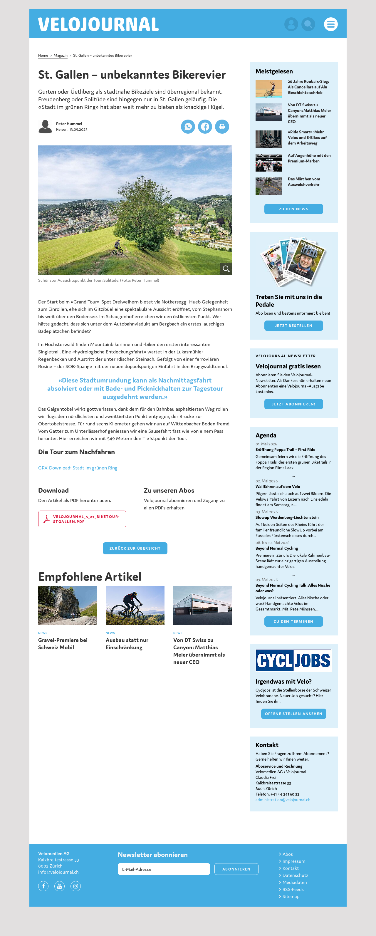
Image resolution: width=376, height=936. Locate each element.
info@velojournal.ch (58, 872)
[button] (188, 127)
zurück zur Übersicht (135, 548)
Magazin (61, 55)
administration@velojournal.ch (283, 799)
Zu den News (293, 209)
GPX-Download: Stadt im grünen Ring (78, 467)
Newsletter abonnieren (153, 855)
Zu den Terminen (293, 621)
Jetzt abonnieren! (294, 404)
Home (43, 55)
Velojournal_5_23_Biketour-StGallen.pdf (86, 519)
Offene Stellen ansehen (294, 713)
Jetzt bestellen (294, 325)
